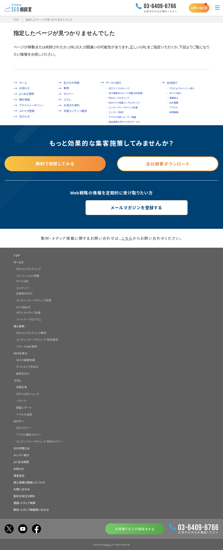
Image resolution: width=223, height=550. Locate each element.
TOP (16, 19)
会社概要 (173, 102)
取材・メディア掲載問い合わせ (31, 509)
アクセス (173, 107)
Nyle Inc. (108, 544)
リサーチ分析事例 (26, 346)
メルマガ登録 (26, 111)
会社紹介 (172, 82)
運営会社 (18, 475)
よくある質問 (26, 94)
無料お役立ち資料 (24, 496)
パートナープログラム (28, 319)
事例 (66, 88)
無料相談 (24, 99)
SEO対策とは (21, 448)
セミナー (69, 94)
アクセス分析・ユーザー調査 (122, 117)
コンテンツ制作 (115, 112)
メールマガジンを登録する (111, 208)
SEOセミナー (23, 427)
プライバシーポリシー (31, 105)
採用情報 (173, 112)
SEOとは (24, 116)
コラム (67, 99)
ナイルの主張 (24, 414)
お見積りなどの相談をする (135, 528)
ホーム (23, 82)
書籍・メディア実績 (24, 502)
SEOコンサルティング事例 (31, 332)
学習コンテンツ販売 (75, 111)
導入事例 (18, 326)
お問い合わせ (199, 8)
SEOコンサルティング (118, 88)
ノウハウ (21, 400)
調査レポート (24, 407)
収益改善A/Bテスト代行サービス (124, 121)
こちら (127, 238)
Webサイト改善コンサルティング (124, 102)
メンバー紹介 (21, 455)
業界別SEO (23, 373)
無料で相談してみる (55, 164)
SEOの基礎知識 (25, 360)
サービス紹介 (114, 82)
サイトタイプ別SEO (27, 366)
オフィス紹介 (175, 93)
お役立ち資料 (72, 105)
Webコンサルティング (118, 97)
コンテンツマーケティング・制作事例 (37, 339)
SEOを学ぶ (20, 353)
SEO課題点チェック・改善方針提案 (125, 93)
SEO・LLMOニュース (27, 393)
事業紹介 (173, 97)
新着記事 (21, 387)
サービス (18, 262)
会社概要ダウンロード (168, 164)
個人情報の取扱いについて (29, 482)
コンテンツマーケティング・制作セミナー (39, 441)
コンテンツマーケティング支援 (123, 107)
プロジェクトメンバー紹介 (182, 88)
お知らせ (24, 88)
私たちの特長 (71, 82)
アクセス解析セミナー (29, 434)
